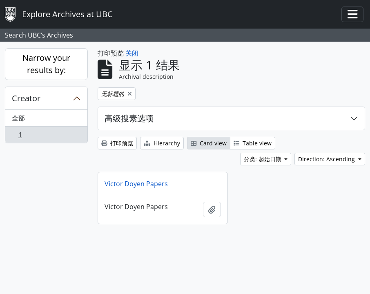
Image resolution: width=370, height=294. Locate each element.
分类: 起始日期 (263, 159)
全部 (18, 118)
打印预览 (117, 143)
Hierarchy (162, 143)
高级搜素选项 (129, 118)
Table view (253, 143)
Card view (209, 143)
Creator (26, 98)
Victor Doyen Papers (136, 183)
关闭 (131, 53)
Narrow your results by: (46, 64)
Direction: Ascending (327, 159)
